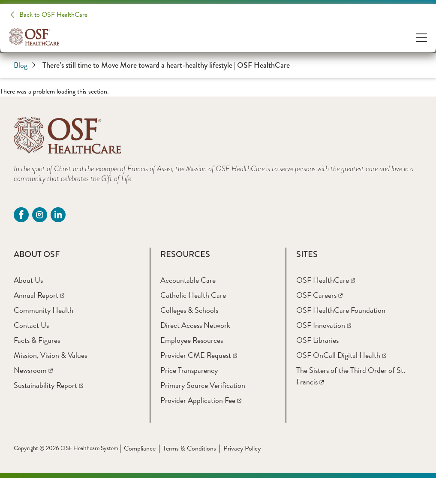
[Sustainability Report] (48, 385)
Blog (25, 65)
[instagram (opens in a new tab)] (39, 214)
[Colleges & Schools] (189, 310)
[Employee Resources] (191, 340)
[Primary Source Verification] (202, 385)
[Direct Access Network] (195, 325)
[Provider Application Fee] (200, 400)
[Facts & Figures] (37, 340)
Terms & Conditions (189, 448)
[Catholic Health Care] (193, 295)
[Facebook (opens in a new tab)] (21, 214)
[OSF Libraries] (317, 340)
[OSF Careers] (319, 295)
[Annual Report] (39, 295)
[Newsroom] (33, 370)
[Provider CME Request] (198, 355)
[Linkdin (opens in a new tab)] (58, 214)
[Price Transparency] (189, 370)
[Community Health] (43, 310)
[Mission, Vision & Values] (50, 355)
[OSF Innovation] (323, 325)
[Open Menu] (421, 37)
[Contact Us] (31, 325)
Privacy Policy (242, 448)
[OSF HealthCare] (325, 280)
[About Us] (28, 280)
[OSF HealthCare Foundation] (340, 310)
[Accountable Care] (188, 280)
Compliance (140, 448)
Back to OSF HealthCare (53, 14)
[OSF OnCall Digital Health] (341, 355)
